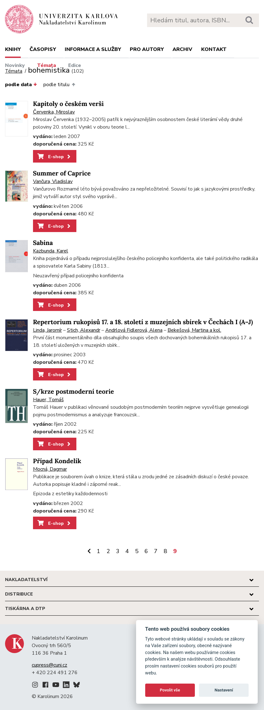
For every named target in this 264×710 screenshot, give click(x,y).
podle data (21, 84)
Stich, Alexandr (83, 330)
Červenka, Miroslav (54, 111)
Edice (74, 65)
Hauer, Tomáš (48, 399)
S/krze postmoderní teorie (73, 392)
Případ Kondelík (57, 461)
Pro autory (147, 49)
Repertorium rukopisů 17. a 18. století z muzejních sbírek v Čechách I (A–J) (143, 322)
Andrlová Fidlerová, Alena (133, 330)
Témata (46, 65)
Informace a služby (93, 49)
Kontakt (214, 49)
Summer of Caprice (62, 173)
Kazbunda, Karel (50, 250)
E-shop (54, 156)
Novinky (15, 65)
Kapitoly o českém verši (68, 104)
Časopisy (43, 49)
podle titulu (59, 84)
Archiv (182, 49)
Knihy (13, 49)
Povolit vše (170, 690)
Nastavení (224, 690)
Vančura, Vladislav (53, 181)
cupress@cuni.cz (49, 665)
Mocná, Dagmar (50, 469)
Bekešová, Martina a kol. (194, 330)
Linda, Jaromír (47, 330)
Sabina (43, 243)
